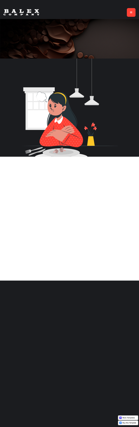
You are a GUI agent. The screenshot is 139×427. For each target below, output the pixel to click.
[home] (21, 12)
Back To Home (69, 233)
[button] (131, 12)
